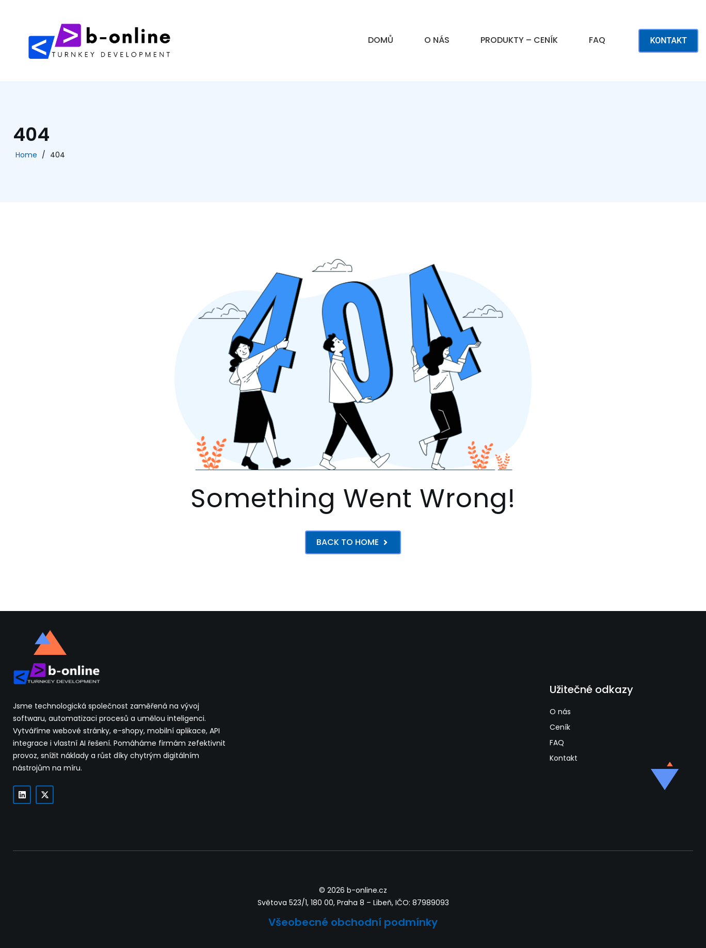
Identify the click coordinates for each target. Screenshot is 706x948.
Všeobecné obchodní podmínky (353, 922)
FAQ (597, 40)
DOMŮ (380, 40)
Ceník (560, 727)
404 (57, 154)
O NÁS (437, 40)
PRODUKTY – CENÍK (519, 40)
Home (26, 155)
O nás (560, 712)
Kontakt (563, 758)
